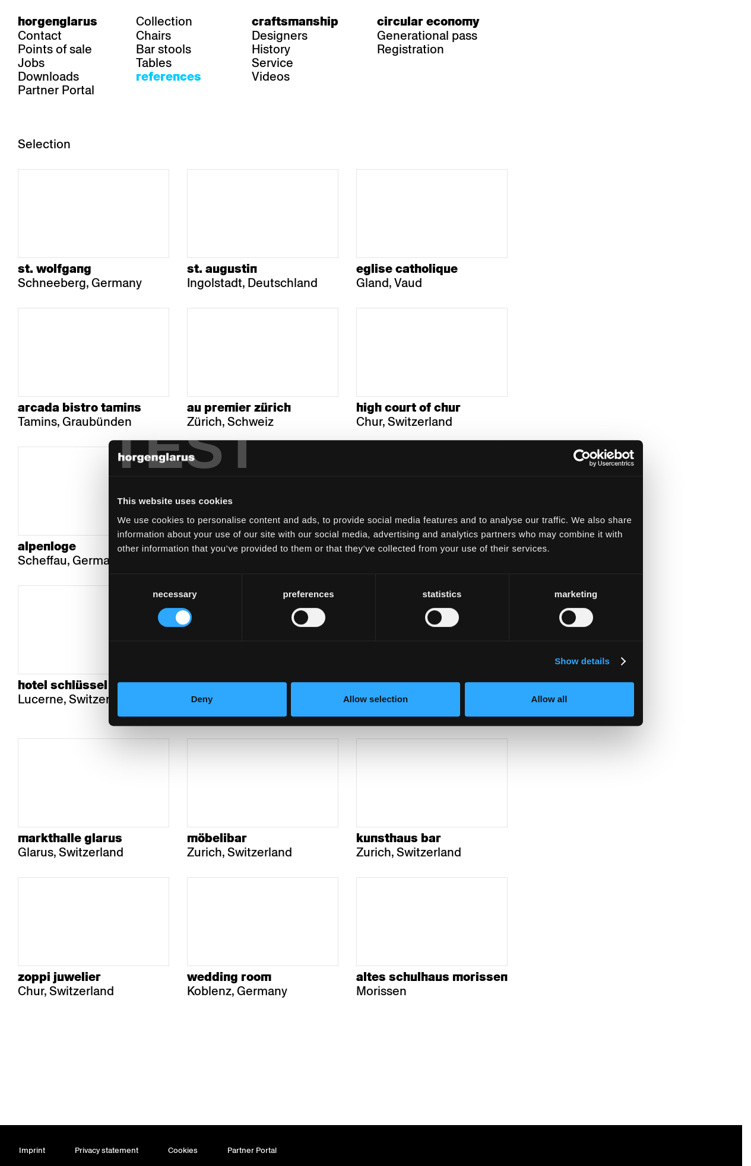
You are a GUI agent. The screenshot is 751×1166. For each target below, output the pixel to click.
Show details (587, 688)
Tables (154, 63)
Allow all (552, 726)
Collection (164, 21)
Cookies (183, 1150)
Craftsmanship (295, 21)
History (271, 49)
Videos (271, 76)
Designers (280, 36)
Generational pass (427, 36)
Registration (410, 49)
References (168, 76)
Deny (199, 726)
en (570, 21)
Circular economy (428, 21)
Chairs (153, 36)
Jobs (31, 63)
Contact (40, 36)
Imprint (32, 1150)
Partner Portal (56, 90)
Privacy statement (106, 1150)
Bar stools (163, 49)
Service (272, 63)
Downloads (48, 76)
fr (548, 21)
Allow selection (375, 726)
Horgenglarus (57, 21)
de (525, 21)
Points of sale (55, 49)
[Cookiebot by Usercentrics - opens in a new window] (587, 484)
